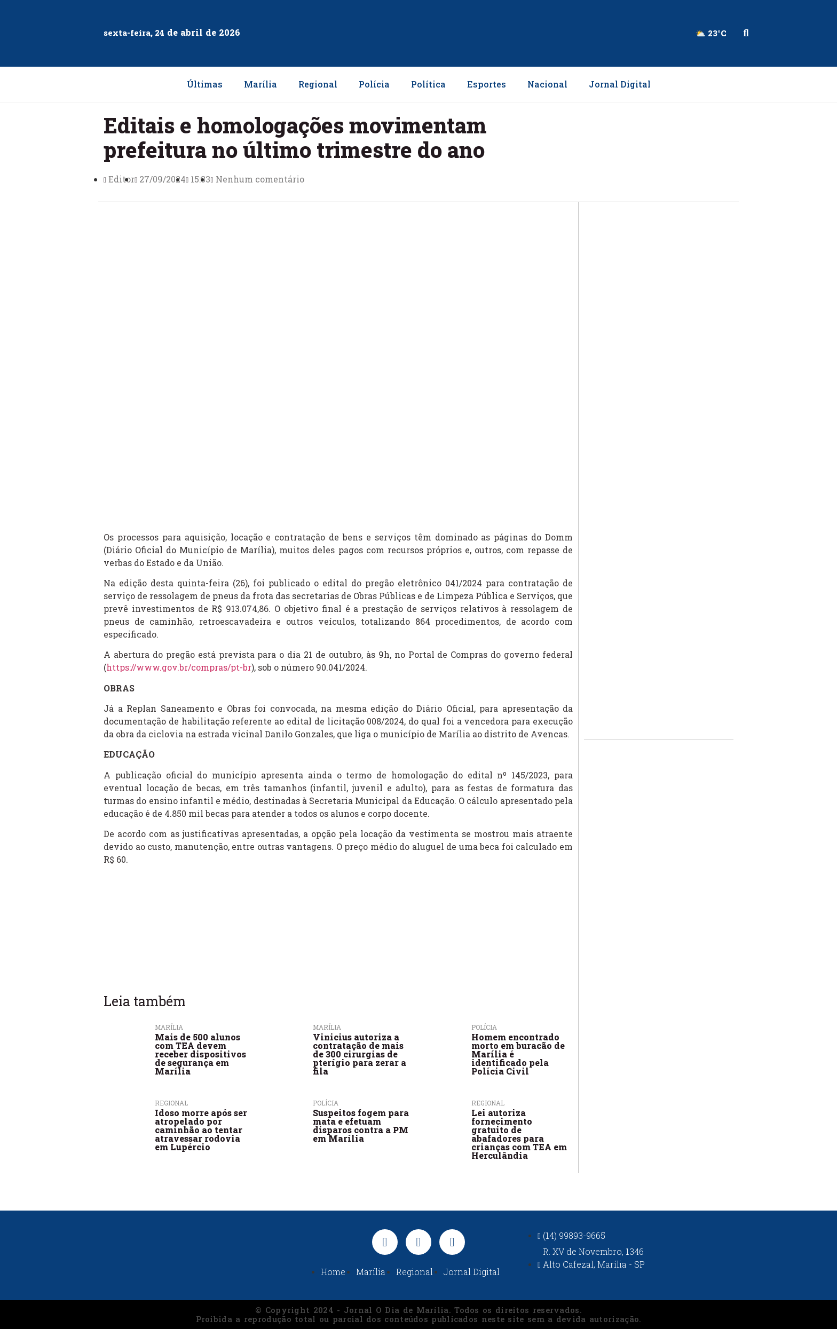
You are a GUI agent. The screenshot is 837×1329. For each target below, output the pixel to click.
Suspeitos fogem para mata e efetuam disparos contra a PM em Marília (361, 1125)
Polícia (374, 84)
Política (428, 84)
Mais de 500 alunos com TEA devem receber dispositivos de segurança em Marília (200, 1054)
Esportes (486, 84)
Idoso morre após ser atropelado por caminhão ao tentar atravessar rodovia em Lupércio (201, 1129)
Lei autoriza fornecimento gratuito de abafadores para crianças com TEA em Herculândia (519, 1134)
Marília (260, 84)
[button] (746, 33)
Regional (317, 84)
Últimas (205, 84)
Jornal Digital (620, 84)
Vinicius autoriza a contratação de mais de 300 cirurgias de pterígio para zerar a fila (359, 1054)
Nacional (547, 84)
